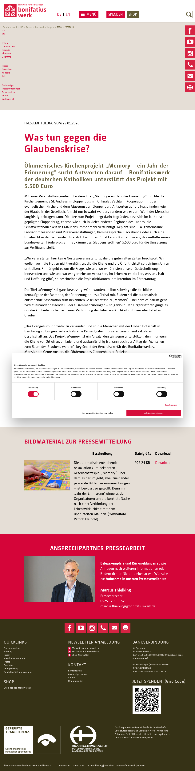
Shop (133, 14)
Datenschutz (78, 765)
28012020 (69, 27)
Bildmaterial (8, 98)
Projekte (6, 49)
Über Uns (6, 56)
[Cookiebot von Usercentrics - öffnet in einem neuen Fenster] (164, 356)
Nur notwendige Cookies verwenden (97, 413)
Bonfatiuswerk (10, 27)
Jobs (4, 76)
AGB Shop (109, 765)
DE (59, 14)
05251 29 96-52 (112, 601)
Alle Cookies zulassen (153, 413)
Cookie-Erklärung (94, 765)
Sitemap (141, 765)
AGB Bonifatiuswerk (125, 765)
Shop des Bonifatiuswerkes (17, 687)
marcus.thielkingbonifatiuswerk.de (128, 606)
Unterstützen (8, 46)
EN (68, 14)
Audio (5, 95)
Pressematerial (9, 92)
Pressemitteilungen (44, 27)
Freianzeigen (8, 85)
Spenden (115, 14)
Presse (29, 27)
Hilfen (5, 43)
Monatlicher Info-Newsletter (86, 648)
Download (7, 69)
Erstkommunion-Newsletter (85, 651)
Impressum (64, 765)
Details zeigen (171, 405)
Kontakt (6, 72)
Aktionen (6, 53)
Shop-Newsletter (80, 654)
